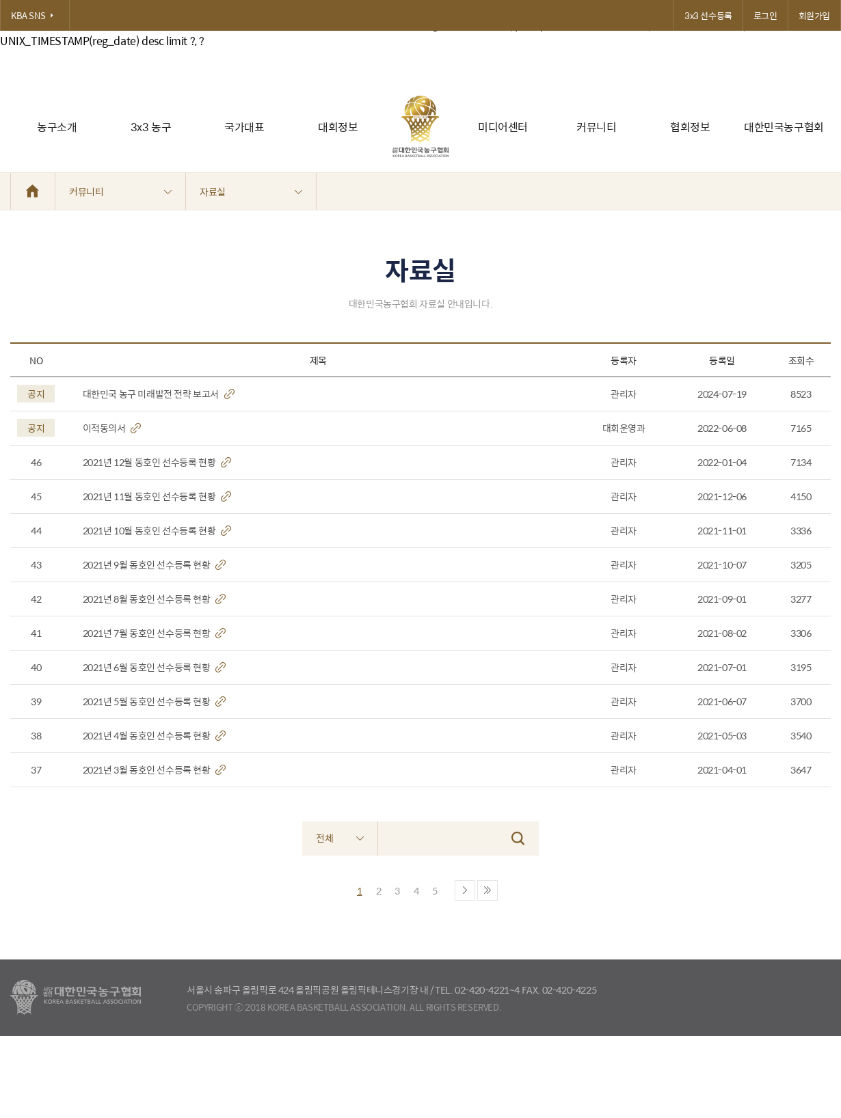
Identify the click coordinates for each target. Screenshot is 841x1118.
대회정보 (338, 126)
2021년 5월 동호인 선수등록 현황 (154, 701)
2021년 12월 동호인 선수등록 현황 (157, 462)
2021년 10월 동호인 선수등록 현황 (157, 530)
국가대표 (244, 126)
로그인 (765, 15)
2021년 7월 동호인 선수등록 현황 (154, 633)
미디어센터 (503, 126)
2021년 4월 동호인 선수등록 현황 (154, 735)
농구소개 (57, 126)
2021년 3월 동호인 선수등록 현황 (154, 770)
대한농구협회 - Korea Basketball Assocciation (75, 997)
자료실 (251, 191)
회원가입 (814, 15)
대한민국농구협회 (784, 126)
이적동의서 (112, 428)
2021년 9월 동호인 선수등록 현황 (154, 565)
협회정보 (690, 126)
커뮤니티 (596, 126)
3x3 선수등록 (708, 15)
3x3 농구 (151, 126)
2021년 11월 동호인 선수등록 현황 (157, 496)
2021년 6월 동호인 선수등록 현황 (154, 667)
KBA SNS (35, 15)
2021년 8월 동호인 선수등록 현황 (154, 599)
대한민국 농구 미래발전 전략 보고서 (159, 394)
